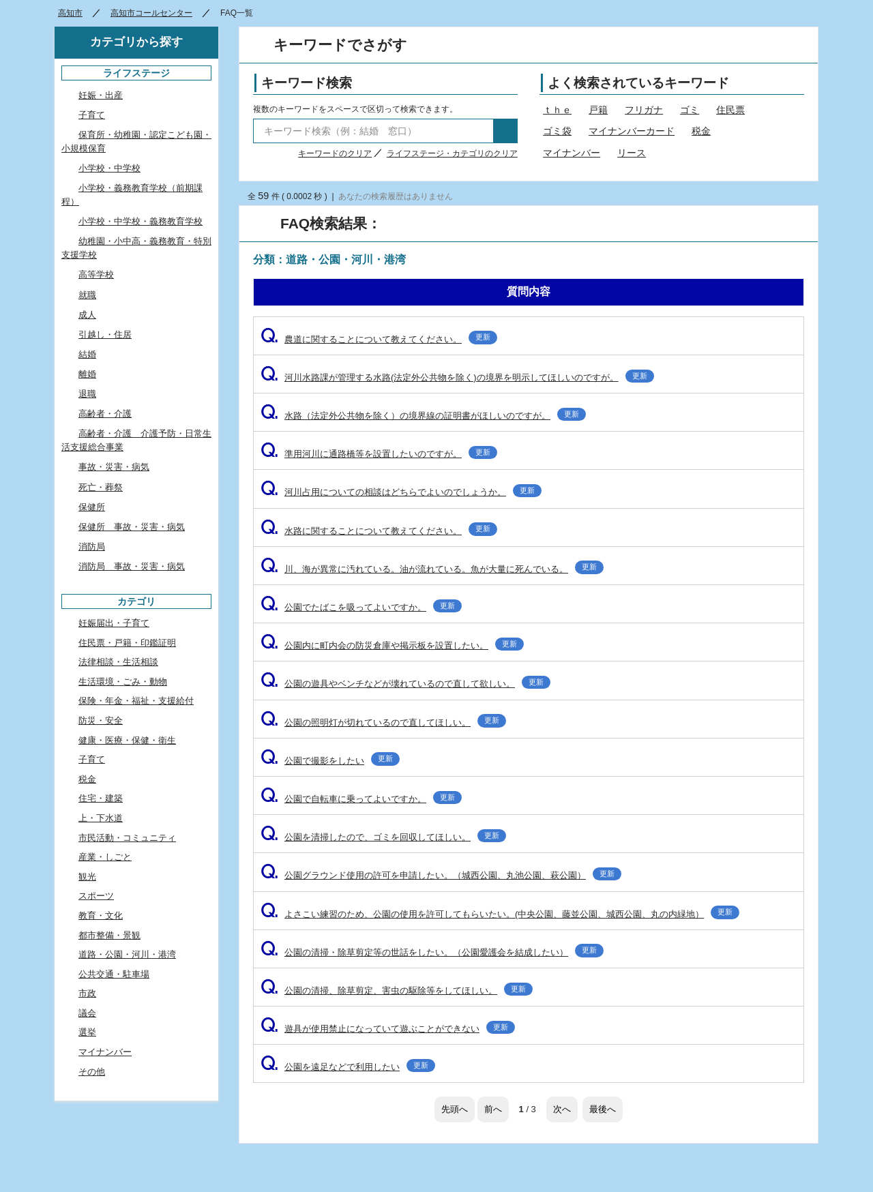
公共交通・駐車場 (113, 974)
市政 (87, 993)
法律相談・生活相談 (118, 662)
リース (631, 152)
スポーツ (96, 896)
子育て (91, 115)
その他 (91, 1072)
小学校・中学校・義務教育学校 (140, 221)
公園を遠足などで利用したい (348, 1067)
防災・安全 (100, 720)
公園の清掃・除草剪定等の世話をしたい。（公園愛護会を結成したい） (432, 952)
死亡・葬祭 (100, 487)
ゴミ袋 (557, 130)
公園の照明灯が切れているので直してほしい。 (383, 722)
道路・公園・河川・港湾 (127, 954)
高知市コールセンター (151, 13)
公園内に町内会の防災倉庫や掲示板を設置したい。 (392, 645)
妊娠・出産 (100, 95)
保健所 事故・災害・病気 (131, 527)
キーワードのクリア (335, 153)
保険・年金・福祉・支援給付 (136, 701)
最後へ (602, 1109)
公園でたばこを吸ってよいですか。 (361, 607)
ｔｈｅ (557, 109)
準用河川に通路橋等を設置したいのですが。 (379, 454)
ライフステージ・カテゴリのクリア (452, 153)
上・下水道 (100, 818)
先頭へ (454, 1109)
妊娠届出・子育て (113, 623)
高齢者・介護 (105, 413)
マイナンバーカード (632, 130)
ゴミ (689, 109)
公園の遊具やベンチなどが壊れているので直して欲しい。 (405, 684)
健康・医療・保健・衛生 (127, 740)
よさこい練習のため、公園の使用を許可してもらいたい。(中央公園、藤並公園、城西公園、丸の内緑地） (500, 914)
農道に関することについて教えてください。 (379, 339)
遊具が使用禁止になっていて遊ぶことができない (388, 1029)
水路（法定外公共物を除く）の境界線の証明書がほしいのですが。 (423, 416)
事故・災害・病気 (113, 467)
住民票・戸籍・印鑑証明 (127, 643)
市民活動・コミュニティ (127, 838)
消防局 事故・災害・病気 (131, 566)
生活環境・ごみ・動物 (122, 681)
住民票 (730, 109)
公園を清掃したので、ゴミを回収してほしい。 (383, 837)
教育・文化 (100, 915)
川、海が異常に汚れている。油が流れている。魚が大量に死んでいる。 (432, 569)
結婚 (87, 354)
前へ (493, 1109)
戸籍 (598, 109)
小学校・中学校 (109, 168)
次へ (562, 1109)
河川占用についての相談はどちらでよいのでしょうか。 (401, 492)
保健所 (91, 507)
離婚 (87, 374)
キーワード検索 (306, 83)
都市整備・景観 (109, 935)
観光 (87, 876)
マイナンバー (571, 152)
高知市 (70, 13)
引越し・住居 (105, 334)
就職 (87, 295)
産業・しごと (105, 857)
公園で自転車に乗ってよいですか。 (361, 799)
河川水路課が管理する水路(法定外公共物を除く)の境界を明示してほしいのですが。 (457, 377)
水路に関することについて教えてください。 (379, 531)
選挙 (87, 1032)
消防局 (91, 546)
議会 (87, 1013)
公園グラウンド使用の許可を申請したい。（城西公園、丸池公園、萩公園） (441, 875)
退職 (87, 394)
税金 (701, 130)
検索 (505, 131)
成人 (87, 315)
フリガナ (644, 109)
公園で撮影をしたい (330, 761)
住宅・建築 (100, 798)
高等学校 (96, 274)
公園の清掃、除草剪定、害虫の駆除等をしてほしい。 (397, 990)
